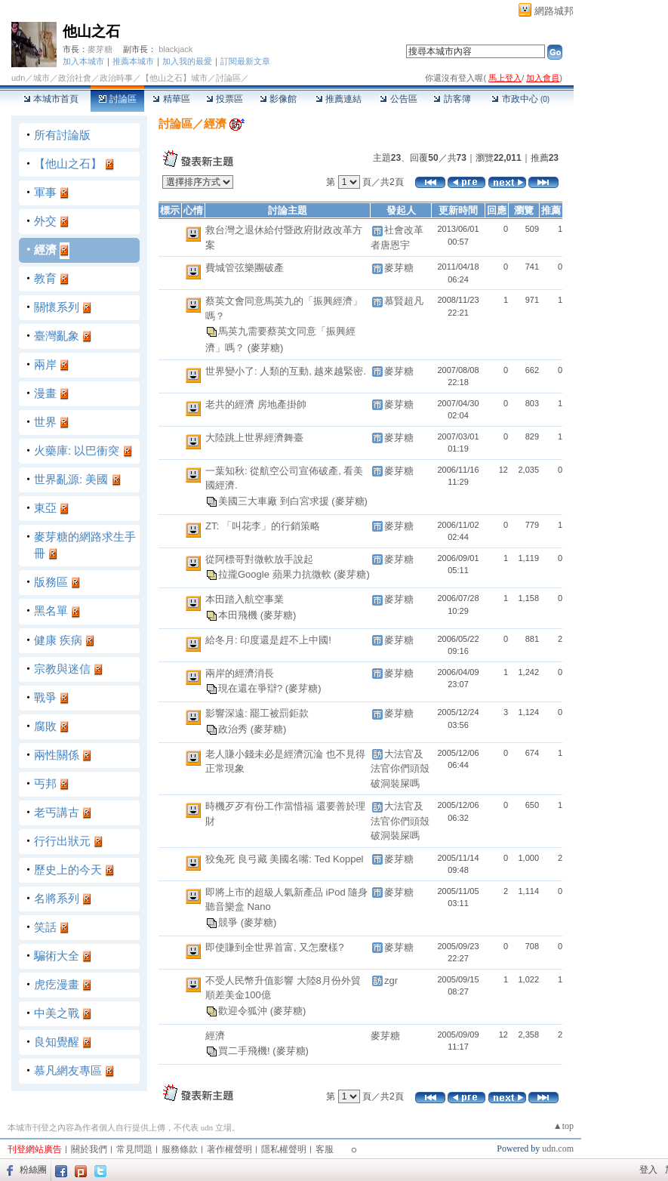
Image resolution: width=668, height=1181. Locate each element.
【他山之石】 (68, 163)
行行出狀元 (62, 840)
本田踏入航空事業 (244, 599)
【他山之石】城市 (174, 77)
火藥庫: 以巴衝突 (76, 450)
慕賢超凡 (403, 301)
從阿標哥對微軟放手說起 (259, 559)
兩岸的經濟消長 (239, 673)
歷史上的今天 (68, 869)
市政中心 (520, 99)
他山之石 (91, 31)
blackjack (175, 49)
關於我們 (89, 1149)
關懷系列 (56, 307)
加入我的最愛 (187, 61)
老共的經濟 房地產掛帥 (255, 404)
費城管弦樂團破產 (244, 267)
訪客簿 (451, 99)
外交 (45, 220)
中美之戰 (56, 1013)
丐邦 (45, 783)
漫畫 (45, 393)
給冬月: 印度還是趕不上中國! (268, 640)
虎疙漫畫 (56, 984)
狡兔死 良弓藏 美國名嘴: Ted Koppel (284, 859)
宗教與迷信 (62, 668)
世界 (45, 421)
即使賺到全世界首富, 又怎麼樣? (274, 947)
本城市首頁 (50, 99)
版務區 (51, 581)
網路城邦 (554, 11)
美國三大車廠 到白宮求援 (274, 501)
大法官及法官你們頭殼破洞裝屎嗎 (400, 768)
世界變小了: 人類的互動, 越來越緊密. (285, 371)
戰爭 (45, 697)
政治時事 (116, 77)
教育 (45, 278)
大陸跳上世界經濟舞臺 (254, 437)
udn (18, 77)
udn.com (558, 1148)
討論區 (117, 99)
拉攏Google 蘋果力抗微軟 (276, 574)
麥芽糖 (100, 49)
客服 (325, 1149)
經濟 (45, 249)
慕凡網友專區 (68, 1070)
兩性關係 (56, 754)
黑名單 (51, 610)
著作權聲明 (229, 1149)
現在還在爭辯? (251, 688)
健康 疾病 (58, 640)
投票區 (224, 99)
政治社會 (74, 77)
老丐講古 (56, 812)
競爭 (229, 922)
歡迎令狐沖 (244, 1010)
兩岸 (45, 364)
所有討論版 (62, 134)
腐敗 (45, 726)
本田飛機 (239, 615)
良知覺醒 (56, 1041)
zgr (391, 980)
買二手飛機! (245, 1050)
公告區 (398, 99)
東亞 (45, 507)
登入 (648, 1169)
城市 (41, 77)
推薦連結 (339, 99)
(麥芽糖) (266, 347)
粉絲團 (33, 1169)
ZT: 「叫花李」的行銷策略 (262, 526)
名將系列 (56, 898)
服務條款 (180, 1149)
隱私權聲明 (283, 1149)
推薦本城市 (133, 61)
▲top (563, 1126)
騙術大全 (56, 955)
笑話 (45, 926)
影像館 (278, 99)
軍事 (45, 192)
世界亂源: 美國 (71, 479)
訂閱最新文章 (245, 61)
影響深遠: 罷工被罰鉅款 (257, 713)
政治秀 (234, 729)
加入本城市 (83, 61)
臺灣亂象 (56, 335)
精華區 (170, 99)
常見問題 (134, 1149)
